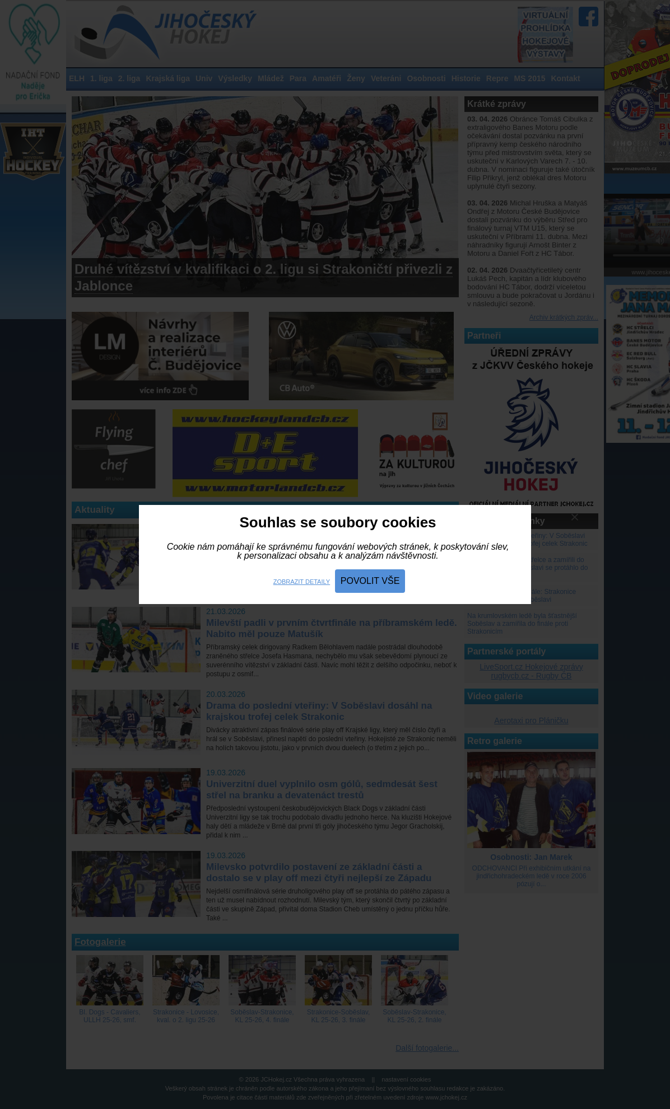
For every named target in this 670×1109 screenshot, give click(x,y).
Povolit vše (370, 581)
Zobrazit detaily (301, 581)
